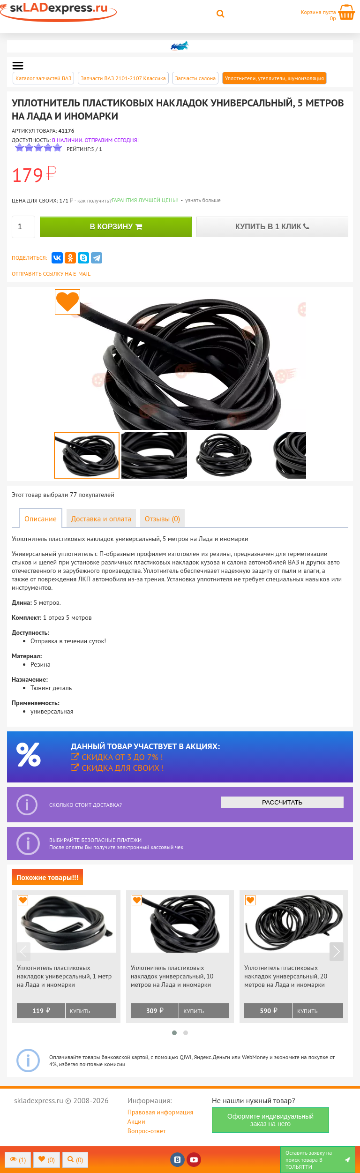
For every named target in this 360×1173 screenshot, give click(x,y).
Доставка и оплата (101, 518)
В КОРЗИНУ (116, 227)
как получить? (94, 200)
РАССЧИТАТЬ (282, 802)
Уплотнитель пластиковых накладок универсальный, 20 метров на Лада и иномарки (285, 976)
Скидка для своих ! (117, 767)
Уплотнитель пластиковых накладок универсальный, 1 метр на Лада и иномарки (64, 976)
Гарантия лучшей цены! (145, 199)
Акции (136, 1121)
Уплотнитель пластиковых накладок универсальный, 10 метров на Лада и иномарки (172, 976)
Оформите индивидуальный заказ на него (270, 1120)
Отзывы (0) (162, 518)
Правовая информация (160, 1112)
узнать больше (203, 199)
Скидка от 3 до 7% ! (117, 757)
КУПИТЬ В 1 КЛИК (272, 227)
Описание (40, 518)
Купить (80, 1011)
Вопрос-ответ (146, 1131)
